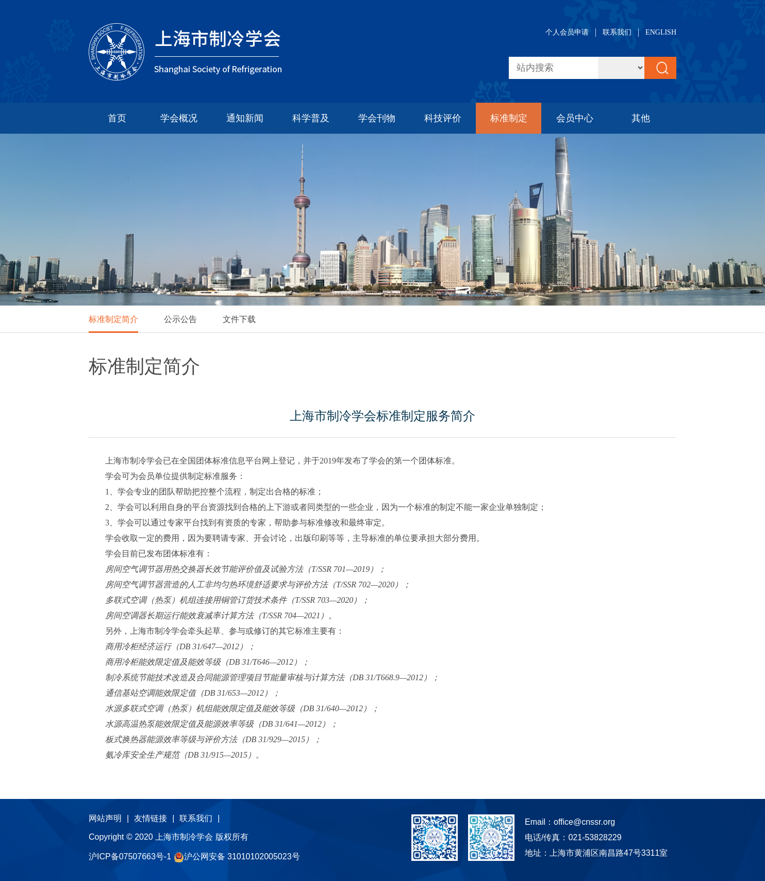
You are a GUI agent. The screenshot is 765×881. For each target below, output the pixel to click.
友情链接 (150, 818)
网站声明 (105, 818)
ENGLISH (660, 32)
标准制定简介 (113, 319)
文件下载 (239, 319)
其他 (640, 118)
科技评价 (442, 118)
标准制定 (508, 118)
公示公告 (180, 319)
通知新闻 (244, 118)
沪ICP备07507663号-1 (131, 856)
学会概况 (178, 118)
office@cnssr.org (584, 822)
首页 (117, 118)
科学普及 (310, 118)
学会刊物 (376, 118)
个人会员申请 (567, 32)
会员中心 (574, 118)
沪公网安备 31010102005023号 (237, 856)
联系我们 (617, 32)
